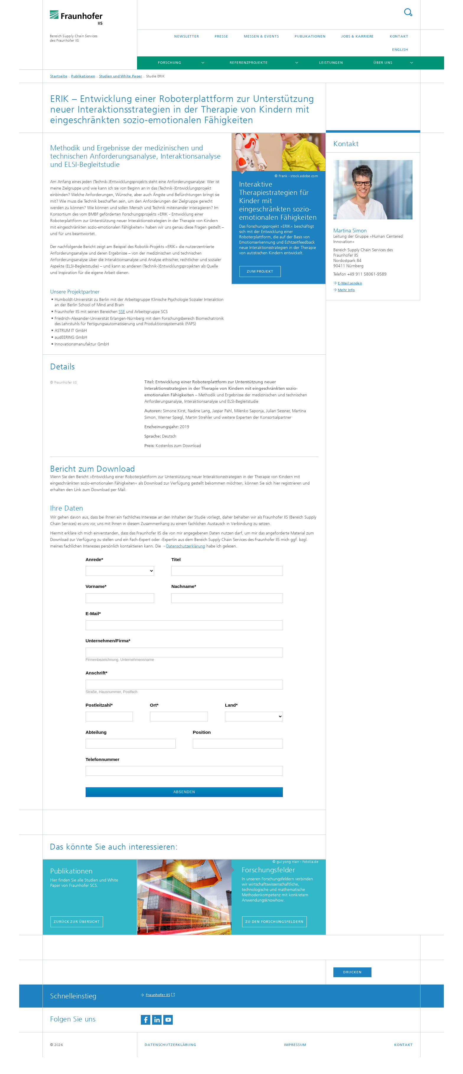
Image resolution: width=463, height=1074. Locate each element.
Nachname (182, 603)
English (400, 50)
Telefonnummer (102, 776)
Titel (175, 576)
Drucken (352, 989)
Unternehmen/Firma (107, 657)
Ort (153, 722)
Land (230, 722)
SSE (122, 311)
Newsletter (186, 36)
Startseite (58, 76)
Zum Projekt (260, 271)
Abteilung (96, 749)
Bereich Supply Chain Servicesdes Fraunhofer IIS (74, 38)
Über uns (383, 63)
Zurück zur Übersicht (77, 938)
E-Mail (92, 630)
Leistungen (331, 63)
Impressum (295, 1062)
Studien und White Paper (120, 76)
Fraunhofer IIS (158, 1012)
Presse (221, 36)
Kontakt (399, 36)
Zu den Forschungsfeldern (274, 938)
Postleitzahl (98, 722)
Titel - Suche (408, 12)
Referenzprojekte (249, 63)
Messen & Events (261, 36)
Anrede (93, 576)
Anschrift (96, 689)
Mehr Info (346, 290)
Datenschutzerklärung (185, 562)
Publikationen (310, 36)
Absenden (184, 809)
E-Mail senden (350, 283)
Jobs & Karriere (357, 36)
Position (202, 749)
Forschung (169, 63)
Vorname (95, 603)
